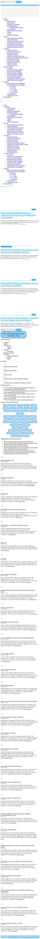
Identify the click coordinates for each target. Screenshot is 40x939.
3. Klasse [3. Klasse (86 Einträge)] (20, 405)
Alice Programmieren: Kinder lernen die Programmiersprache (17, 638)
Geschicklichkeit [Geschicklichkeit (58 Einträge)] (15, 424)
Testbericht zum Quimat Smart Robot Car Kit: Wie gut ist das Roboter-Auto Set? (20, 251)
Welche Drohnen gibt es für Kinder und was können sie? (19, 450)
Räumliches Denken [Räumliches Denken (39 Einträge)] (16, 435)
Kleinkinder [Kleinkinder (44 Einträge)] (15, 427)
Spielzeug (6, 20)
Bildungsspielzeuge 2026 (10, 366)
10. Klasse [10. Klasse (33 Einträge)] (33, 408)
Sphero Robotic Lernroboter (14, 30)
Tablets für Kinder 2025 (7, 607)
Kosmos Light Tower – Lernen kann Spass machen (14, 907)
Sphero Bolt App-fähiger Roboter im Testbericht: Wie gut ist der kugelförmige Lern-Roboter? (18, 215)
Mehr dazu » (22, 223)
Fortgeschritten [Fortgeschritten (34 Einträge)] (24, 422)
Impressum (20, 936)
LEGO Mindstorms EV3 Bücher (15, 38)
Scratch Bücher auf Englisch (14, 42)
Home (5, 18)
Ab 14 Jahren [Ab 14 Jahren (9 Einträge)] (32, 416)
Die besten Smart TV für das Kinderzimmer (21, 400)
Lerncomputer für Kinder (14, 51)
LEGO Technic (11, 23)
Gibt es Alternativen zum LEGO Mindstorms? (16, 449)
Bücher (6, 36)
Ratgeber (6, 82)
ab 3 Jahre (13, 86)
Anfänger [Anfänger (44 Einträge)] (13, 419)
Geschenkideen (11, 94)
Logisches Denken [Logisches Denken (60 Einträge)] (16, 433)
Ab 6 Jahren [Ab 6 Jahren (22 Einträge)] (32, 410)
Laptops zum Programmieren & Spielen (17, 57)
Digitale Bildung (7, 97)
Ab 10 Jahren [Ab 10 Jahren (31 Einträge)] (15, 416)
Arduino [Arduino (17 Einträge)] (20, 419)
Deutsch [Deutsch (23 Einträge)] (33, 419)
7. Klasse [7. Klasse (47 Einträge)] (13, 408)
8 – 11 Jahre (13, 89)
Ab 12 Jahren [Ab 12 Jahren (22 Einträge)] (24, 416)
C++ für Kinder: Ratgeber (14, 77)
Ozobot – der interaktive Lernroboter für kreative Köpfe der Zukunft (19, 701)
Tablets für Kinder (12, 63)
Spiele (9, 33)
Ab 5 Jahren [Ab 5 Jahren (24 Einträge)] (24, 410)
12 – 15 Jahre (13, 91)
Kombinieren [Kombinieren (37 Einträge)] (24, 427)
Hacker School (7, 374)
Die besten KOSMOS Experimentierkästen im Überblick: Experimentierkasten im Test (16, 814)
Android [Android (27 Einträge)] (6, 419)
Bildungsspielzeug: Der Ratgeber (16, 83)
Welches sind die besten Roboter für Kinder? (16, 446)
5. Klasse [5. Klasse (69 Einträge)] (33, 405)
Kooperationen (5, 937)
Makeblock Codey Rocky (16, 27)
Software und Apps (8, 66)
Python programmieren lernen (15, 41)
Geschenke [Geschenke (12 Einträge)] (33, 422)
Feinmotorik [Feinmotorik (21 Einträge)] (14, 422)
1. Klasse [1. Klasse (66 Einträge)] (6, 405)
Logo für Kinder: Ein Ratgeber (15, 80)
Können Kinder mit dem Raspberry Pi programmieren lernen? (20, 443)
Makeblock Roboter (12, 26)
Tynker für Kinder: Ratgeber (14, 76)
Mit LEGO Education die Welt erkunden (11, 766)
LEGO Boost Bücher (12, 39)
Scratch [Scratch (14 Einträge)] (26, 435)
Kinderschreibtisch (12, 65)
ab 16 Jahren (13, 92)
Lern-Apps (10, 68)
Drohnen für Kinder (12, 53)
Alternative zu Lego (12, 95)
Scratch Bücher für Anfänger (15, 44)
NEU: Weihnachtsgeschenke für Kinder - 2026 (13, 335)
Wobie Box (3, 542)
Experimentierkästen (13, 35)
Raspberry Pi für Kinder (13, 62)
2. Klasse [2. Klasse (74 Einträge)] (13, 405)
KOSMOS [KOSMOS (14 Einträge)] (21, 430)
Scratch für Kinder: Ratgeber (15, 74)
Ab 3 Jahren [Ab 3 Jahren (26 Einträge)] (7, 410)
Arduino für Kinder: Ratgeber (15, 70)
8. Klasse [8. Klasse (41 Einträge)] (19, 408)
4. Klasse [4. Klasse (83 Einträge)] (27, 405)
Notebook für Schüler (13, 54)
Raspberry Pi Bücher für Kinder (15, 45)
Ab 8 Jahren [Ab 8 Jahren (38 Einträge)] (7, 416)
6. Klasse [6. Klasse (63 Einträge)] (6, 408)
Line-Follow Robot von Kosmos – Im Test (11, 923)
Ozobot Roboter (11, 29)
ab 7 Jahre (13, 88)
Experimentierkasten (6, 246)
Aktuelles (6, 342)
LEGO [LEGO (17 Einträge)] (8, 433)
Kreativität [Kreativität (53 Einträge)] (28, 430)
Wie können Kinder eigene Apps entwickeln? (16, 444)
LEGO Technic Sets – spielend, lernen (11, 782)
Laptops (9, 347)
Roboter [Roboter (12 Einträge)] (30, 433)
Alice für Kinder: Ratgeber (14, 71)
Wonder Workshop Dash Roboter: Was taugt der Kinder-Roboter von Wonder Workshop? (19, 388)
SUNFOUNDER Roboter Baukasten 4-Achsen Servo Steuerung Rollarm (19, 284)
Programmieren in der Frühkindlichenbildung (16, 378)
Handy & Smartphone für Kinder (16, 56)
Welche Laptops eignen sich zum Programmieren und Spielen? (21, 447)
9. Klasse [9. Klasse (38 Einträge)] (26, 408)
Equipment (7, 345)
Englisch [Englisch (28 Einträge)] (6, 422)
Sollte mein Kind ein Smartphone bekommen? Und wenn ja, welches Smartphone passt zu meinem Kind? (20, 452)
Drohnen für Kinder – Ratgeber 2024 (10, 798)
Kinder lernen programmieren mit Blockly (12, 717)
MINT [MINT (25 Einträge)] (24, 433)
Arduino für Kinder (12, 50)
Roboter (9, 32)
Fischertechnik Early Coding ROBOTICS (11, 875)
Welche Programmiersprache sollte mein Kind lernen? (18, 441)
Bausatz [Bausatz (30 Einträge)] (26, 419)
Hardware (6, 48)
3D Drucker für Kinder (13, 59)
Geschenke (10, 351)
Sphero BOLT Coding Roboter (8, 829)
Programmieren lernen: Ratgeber (16, 85)
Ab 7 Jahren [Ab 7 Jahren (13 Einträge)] (20, 413)
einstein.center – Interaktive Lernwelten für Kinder (17, 382)
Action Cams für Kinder (13, 60)
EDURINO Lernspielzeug (13, 24)
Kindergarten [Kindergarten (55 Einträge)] (25, 424)
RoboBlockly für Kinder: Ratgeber (16, 79)
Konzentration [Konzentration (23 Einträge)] (13, 430)
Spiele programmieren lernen (15, 47)
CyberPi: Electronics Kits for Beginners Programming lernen (17, 861)
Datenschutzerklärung (30, 936)
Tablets (9, 348)
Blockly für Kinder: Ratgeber (14, 73)
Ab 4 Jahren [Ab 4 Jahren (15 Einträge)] (16, 410)
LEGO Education (11, 21)
